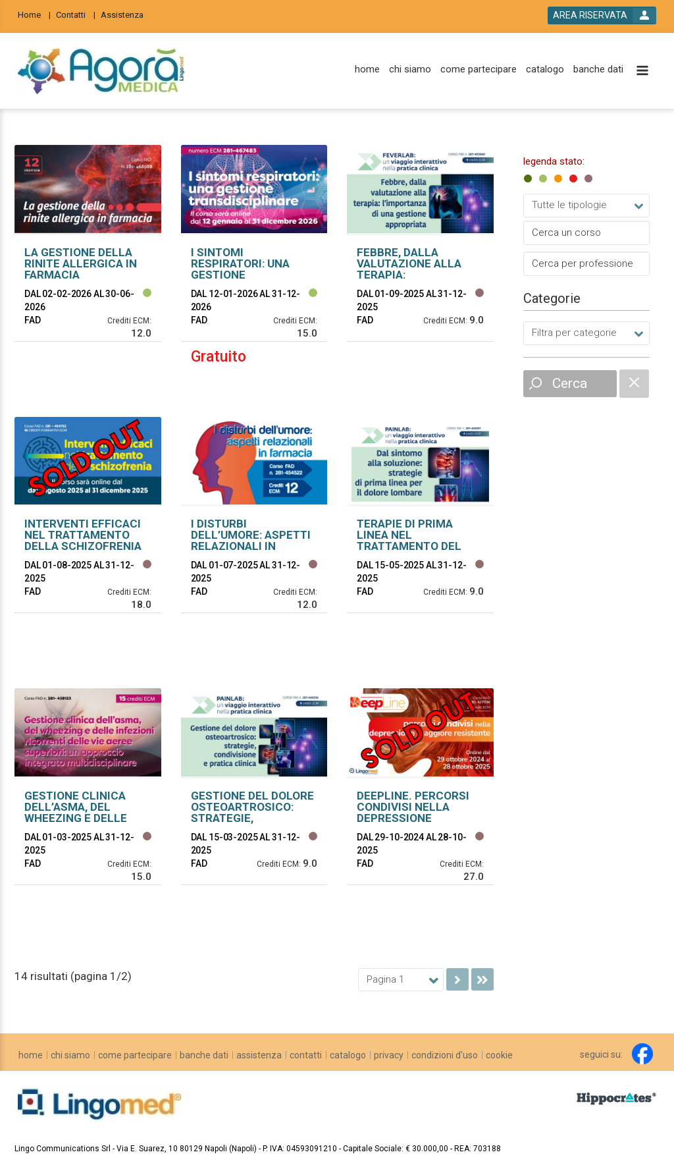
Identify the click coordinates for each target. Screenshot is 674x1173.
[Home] (34, 14)
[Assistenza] (126, 14)
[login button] (602, 15)
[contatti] (306, 1055)
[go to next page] (457, 979)
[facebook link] (642, 1053)
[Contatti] (75, 14)
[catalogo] (545, 69)
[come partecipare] (478, 69)
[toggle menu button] (642, 71)
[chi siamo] (410, 69)
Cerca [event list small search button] (569, 383)
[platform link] (101, 71)
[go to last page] (482, 979)
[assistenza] (259, 1055)
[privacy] (388, 1055)
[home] (367, 69)
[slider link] (616, 1098)
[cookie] (499, 1055)
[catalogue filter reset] (634, 383)
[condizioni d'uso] (444, 1055)
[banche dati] (598, 69)
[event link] (87, 271)
